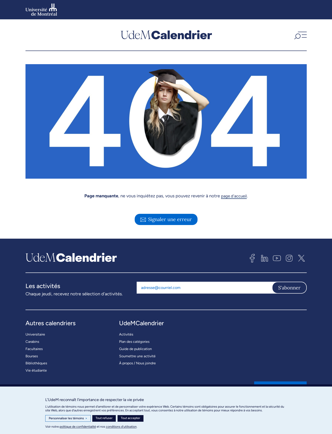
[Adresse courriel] (204, 288)
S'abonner (289, 288)
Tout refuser (104, 418)
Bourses (31, 356)
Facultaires (34, 349)
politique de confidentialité (78, 427)
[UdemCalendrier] (166, 35)
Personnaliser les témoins (68, 418)
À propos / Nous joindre (137, 363)
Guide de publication (135, 349)
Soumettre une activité (137, 356)
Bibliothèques (36, 363)
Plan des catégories (134, 342)
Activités (126, 334)
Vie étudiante (36, 370)
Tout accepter (130, 418)
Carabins (32, 342)
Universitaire (35, 334)
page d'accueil (234, 195)
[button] (300, 35)
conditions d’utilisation (121, 427)
